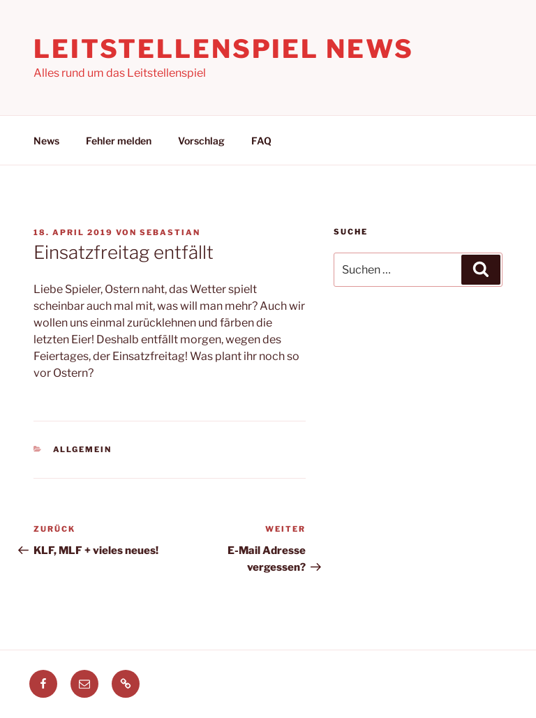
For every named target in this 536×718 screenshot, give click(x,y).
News (46, 141)
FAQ (261, 141)
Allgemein (82, 449)
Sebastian (170, 232)
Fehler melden (118, 141)
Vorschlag (201, 141)
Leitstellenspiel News (223, 48)
